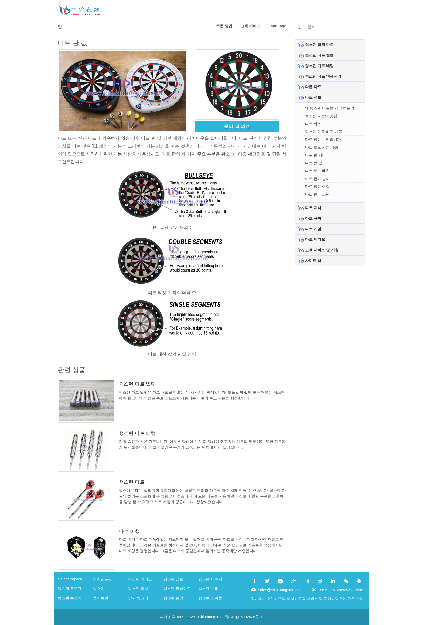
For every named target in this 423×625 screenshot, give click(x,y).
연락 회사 (286, 598)
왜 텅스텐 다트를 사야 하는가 (330, 108)
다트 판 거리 (315, 155)
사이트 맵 (313, 260)
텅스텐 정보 (173, 579)
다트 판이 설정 (317, 186)
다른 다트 (313, 87)
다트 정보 (313, 97)
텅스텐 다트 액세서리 (323, 76)
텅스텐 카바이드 (177, 588)
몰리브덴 (100, 598)
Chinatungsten (70, 579)
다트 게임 (313, 229)
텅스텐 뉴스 (103, 579)
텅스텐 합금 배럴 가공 (323, 131)
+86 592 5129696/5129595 (340, 590)
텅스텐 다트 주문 (349, 598)
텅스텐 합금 (138, 588)
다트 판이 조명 (317, 194)
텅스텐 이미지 (210, 579)
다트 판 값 (313, 163)
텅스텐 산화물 (210, 598)
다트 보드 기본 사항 (322, 147)
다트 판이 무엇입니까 (323, 139)
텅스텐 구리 (209, 588)
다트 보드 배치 (317, 171)
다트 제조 (313, 124)
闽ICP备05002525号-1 (243, 617)
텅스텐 (98, 588)
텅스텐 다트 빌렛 (137, 384)
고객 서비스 (250, 26)
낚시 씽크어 (138, 598)
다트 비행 (129, 531)
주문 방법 (224, 26)
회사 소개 (266, 598)
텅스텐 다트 (132, 482)
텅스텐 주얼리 (69, 598)
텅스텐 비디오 (140, 579)
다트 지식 (313, 208)
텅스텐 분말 (173, 598)
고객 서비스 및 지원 (322, 250)
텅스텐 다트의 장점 (321, 116)
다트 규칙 (313, 218)
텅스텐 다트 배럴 (137, 433)
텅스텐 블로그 (69, 588)
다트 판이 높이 (317, 178)
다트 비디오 (315, 239)
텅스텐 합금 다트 (319, 44)
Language (279, 26)
